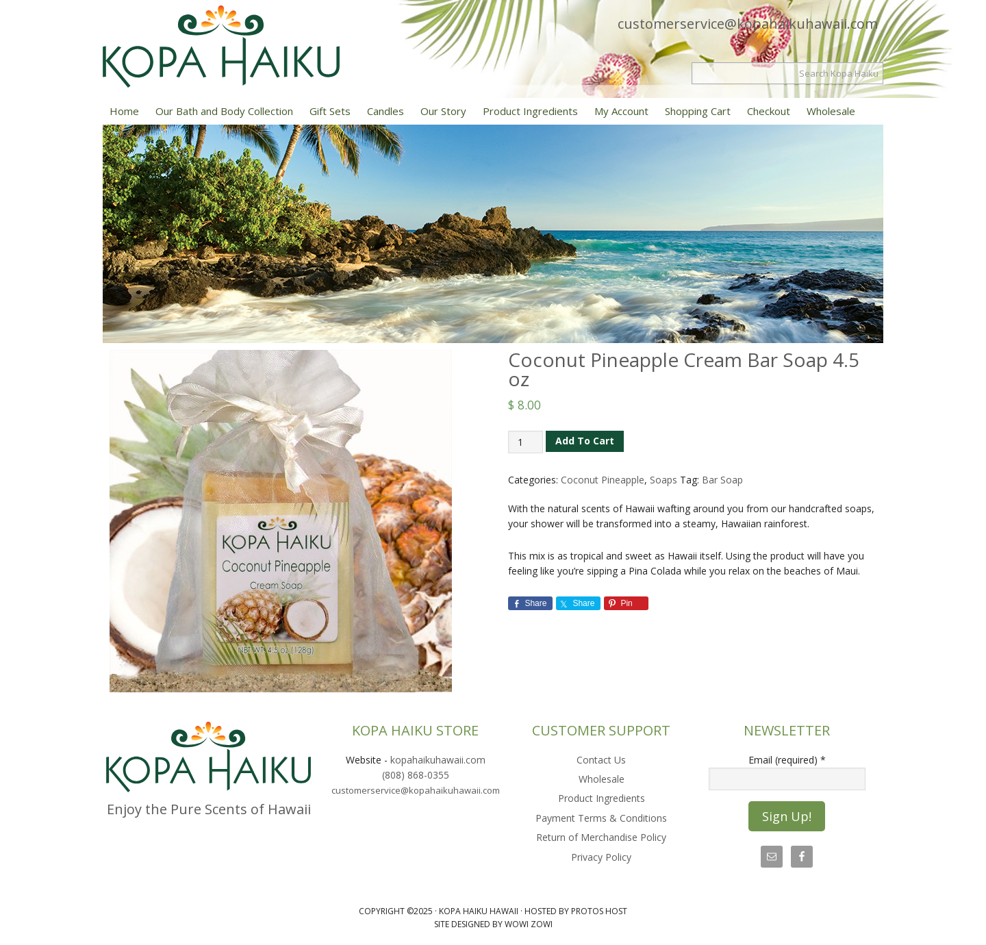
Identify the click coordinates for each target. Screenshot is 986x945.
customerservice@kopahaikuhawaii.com (748, 23)
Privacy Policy (601, 857)
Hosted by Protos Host (575, 911)
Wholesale (601, 778)
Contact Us (601, 759)
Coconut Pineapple (602, 479)
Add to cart (584, 440)
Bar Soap (722, 479)
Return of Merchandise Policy (601, 837)
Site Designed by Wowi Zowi (493, 924)
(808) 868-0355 (415, 774)
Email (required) (787, 759)
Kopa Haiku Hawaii (246, 46)
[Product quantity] (525, 442)
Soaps (663, 479)
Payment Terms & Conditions (601, 817)
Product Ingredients (601, 798)
